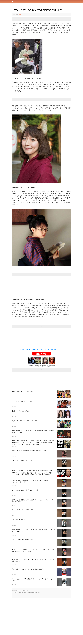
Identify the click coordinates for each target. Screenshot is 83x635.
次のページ (41, 354)
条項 (25, 592)
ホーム (14, 1)
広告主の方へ (37, 592)
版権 (33, 592)
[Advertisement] (41, 285)
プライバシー (29, 592)
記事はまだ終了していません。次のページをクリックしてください (41, 349)
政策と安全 (21, 592)
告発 (20, 14)
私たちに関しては (15, 592)
